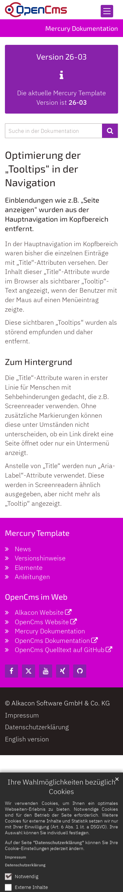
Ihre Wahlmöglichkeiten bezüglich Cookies (61, 802)
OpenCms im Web (36, 596)
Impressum (15, 872)
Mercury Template (37, 532)
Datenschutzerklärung (25, 880)
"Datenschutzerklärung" (58, 858)
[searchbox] (53, 130)
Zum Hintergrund (38, 361)
